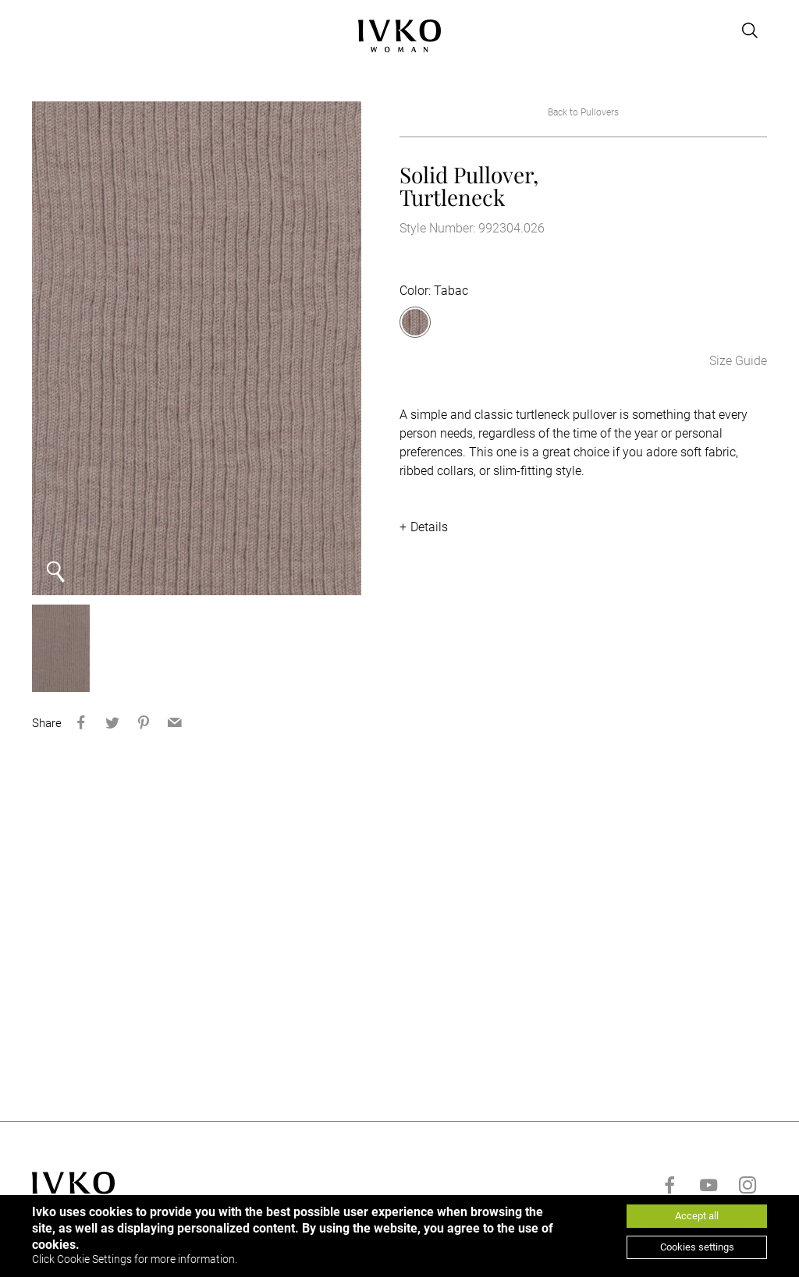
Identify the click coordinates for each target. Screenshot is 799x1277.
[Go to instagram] (747, 1184)
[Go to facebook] (669, 1184)
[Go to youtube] (708, 1184)
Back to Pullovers (583, 112)
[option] (196, 348)
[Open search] (750, 30)
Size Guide (738, 360)
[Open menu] (41, 30)
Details (429, 527)
